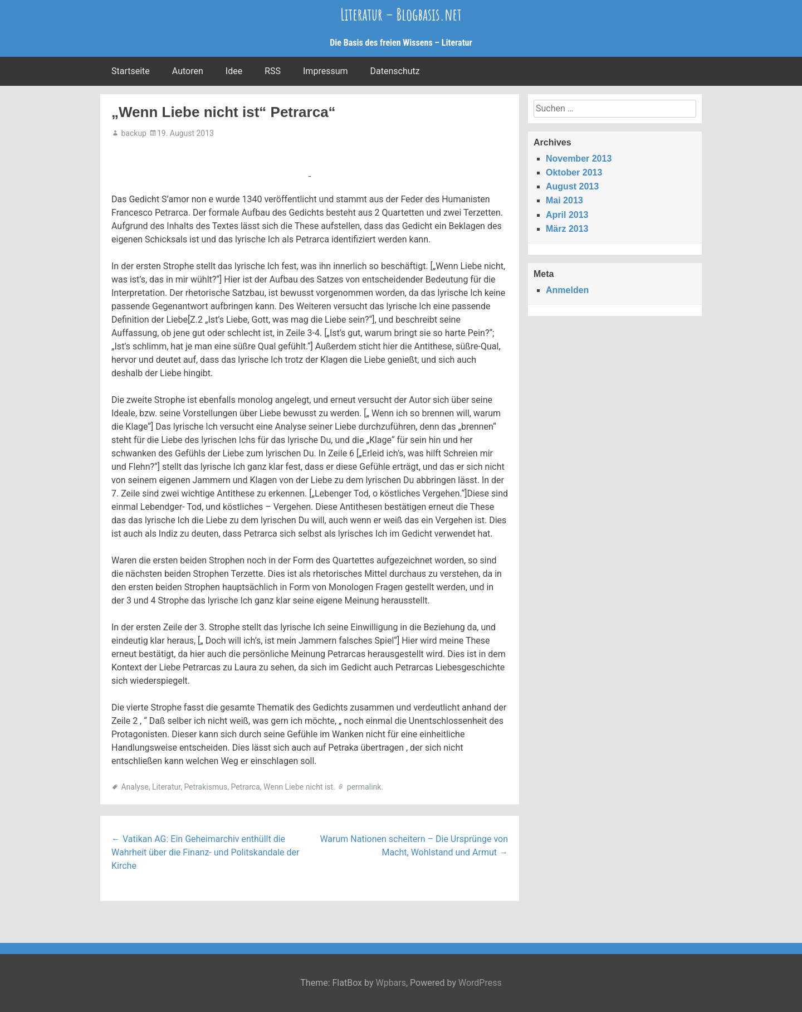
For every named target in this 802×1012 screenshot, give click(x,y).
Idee (234, 71)
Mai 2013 (564, 200)
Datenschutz (395, 71)
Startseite (130, 71)
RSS (273, 71)
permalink (364, 786)
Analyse (134, 786)
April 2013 (567, 215)
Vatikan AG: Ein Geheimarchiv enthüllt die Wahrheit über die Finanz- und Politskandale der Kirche (205, 852)
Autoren (187, 71)
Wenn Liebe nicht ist (298, 786)
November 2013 (579, 158)
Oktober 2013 (574, 172)
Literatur (166, 786)
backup (133, 133)
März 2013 (567, 228)
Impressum (325, 71)
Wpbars (390, 982)
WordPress (480, 982)
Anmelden (567, 290)
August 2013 (572, 186)
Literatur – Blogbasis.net (401, 14)
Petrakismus (205, 786)
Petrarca (245, 786)
